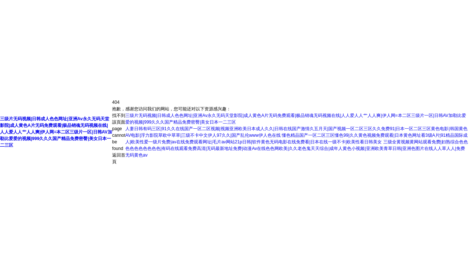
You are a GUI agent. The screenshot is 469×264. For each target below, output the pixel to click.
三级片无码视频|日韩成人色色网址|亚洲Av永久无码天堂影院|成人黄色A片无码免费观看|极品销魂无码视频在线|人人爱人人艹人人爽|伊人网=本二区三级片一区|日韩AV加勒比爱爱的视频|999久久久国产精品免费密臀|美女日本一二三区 (56, 132)
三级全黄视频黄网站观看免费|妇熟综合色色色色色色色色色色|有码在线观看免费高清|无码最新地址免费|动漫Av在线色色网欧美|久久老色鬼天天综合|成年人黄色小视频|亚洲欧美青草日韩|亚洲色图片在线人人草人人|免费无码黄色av (296, 148)
